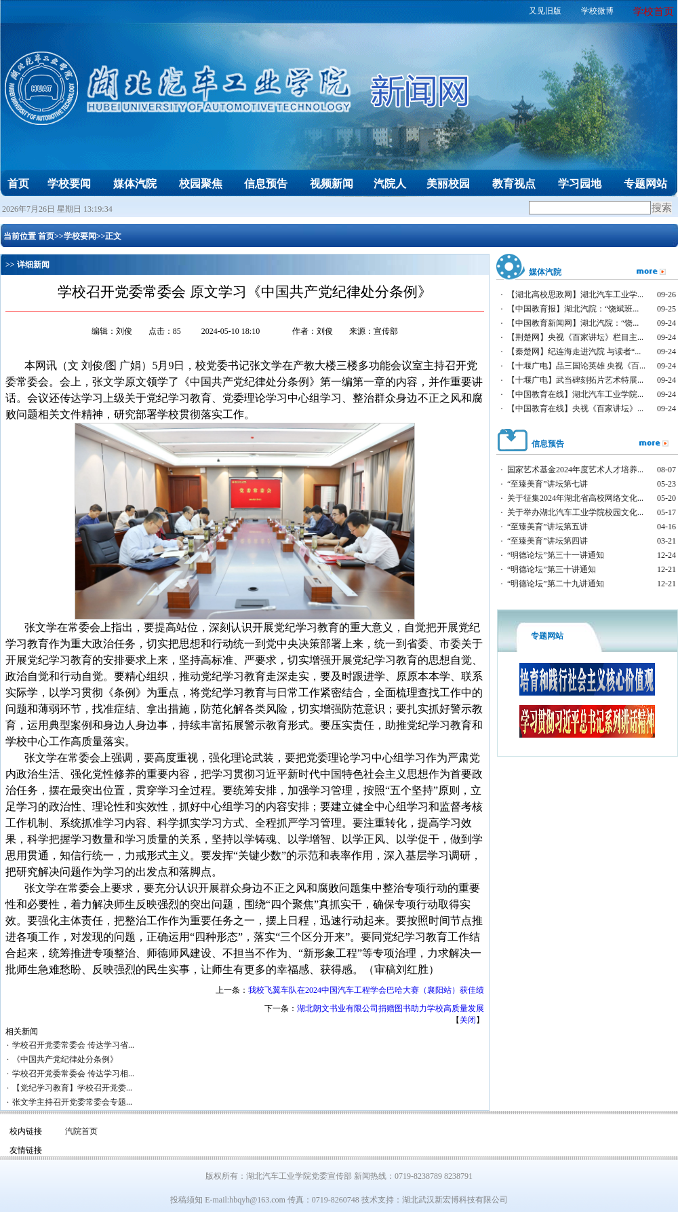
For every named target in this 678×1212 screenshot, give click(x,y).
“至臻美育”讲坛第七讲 (547, 484)
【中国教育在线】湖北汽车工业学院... (575, 394)
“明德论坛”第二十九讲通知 (555, 583)
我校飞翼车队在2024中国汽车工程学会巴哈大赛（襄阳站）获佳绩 (366, 990)
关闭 (468, 1020)
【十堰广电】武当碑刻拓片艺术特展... (575, 380)
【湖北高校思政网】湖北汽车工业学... (575, 294)
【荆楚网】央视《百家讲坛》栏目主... (575, 337)
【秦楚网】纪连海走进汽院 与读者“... (574, 351)
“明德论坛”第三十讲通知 (551, 569)
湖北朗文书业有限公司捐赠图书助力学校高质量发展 (390, 1008)
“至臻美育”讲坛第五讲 (547, 526)
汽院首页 (81, 1131)
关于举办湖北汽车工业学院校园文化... (575, 512)
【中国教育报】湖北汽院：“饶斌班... (573, 309)
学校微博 (597, 11)
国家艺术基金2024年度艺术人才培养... (575, 469)
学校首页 (653, 11)
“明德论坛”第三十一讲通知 (555, 555)
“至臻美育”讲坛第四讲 (547, 541)
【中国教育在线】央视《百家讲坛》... (575, 408)
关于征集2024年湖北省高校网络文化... (575, 498)
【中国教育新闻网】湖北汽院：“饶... (573, 323)
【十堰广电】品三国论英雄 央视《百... (576, 366)
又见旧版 (545, 11)
